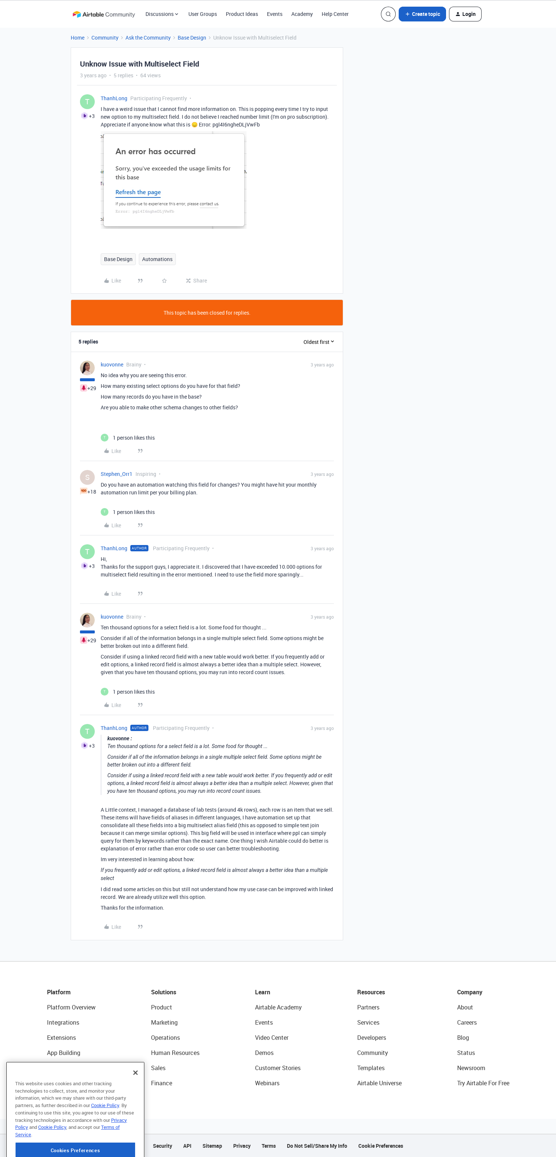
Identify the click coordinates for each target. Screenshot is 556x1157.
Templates (371, 1068)
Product (161, 1007)
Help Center (335, 13)
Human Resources (175, 1053)
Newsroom (471, 1068)
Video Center (271, 1037)
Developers (371, 1037)
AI (50, 1068)
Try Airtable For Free (483, 1083)
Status (466, 1053)
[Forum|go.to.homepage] (104, 14)
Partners (368, 1007)
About (465, 1007)
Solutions (163, 992)
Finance (161, 1083)
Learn (262, 992)
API (187, 1145)
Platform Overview (71, 1007)
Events (274, 13)
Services (368, 1022)
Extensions (61, 1037)
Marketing (164, 1022)
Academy (302, 13)
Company (469, 992)
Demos (264, 1053)
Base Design (192, 37)
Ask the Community (148, 37)
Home (77, 37)
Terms (269, 1145)
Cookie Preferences (380, 1145)
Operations (165, 1037)
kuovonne (112, 364)
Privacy (242, 1145)
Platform (59, 992)
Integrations (63, 1022)
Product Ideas (242, 13)
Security (162, 1145)
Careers (467, 1022)
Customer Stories (278, 1068)
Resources (371, 992)
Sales (158, 1068)
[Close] (135, 1098)
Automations (157, 259)
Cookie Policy (105, 1130)
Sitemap (212, 1145)
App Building (63, 1053)
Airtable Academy (278, 1007)
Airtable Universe (379, 1083)
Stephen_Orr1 (117, 473)
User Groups (202, 13)
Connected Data (68, 1083)
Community (104, 37)
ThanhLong (114, 98)
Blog (463, 1037)
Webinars (267, 1083)
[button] (422, 14)
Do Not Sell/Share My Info (317, 1145)
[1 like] (128, 438)
